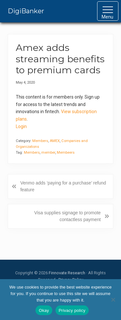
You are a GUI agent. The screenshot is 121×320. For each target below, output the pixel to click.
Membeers (66, 152)
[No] (113, 299)
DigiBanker (26, 11)
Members (40, 141)
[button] (107, 11)
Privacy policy (72, 310)
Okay (44, 310)
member (48, 152)
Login (21, 126)
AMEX (55, 141)
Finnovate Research (67, 272)
